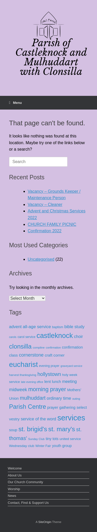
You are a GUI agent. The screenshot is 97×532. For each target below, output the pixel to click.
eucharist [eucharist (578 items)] (23, 364)
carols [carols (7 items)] (12, 336)
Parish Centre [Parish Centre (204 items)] (27, 406)
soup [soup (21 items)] (13, 430)
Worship (14, 489)
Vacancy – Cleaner (45, 204)
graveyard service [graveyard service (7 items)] (71, 365)
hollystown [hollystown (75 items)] (49, 374)
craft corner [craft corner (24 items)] (55, 355)
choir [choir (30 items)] (78, 336)
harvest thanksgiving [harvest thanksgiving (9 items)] (22, 374)
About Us (14, 475)
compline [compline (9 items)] (38, 347)
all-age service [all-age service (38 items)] (37, 326)
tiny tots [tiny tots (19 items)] (52, 439)
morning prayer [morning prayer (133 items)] (47, 389)
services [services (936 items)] (71, 417)
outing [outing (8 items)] (76, 398)
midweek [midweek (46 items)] (18, 389)
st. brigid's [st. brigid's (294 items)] (32, 429)
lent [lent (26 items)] (47, 381)
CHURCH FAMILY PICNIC (52, 224)
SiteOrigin (44, 521)
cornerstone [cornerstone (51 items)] (31, 355)
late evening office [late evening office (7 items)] (32, 381)
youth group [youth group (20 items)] (62, 446)
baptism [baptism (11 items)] (57, 327)
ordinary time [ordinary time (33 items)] (59, 398)
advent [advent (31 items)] (15, 326)
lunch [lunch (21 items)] (56, 382)
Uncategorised (41, 259)
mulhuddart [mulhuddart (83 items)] (33, 398)
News (12, 496)
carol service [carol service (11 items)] (26, 337)
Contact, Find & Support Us (28, 503)
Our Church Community (25, 482)
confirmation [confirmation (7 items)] (53, 347)
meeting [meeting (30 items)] (69, 381)
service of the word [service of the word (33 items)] (38, 419)
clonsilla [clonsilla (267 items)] (20, 346)
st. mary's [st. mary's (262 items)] (61, 429)
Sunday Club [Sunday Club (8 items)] (36, 439)
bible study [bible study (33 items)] (74, 326)
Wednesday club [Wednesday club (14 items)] (21, 446)
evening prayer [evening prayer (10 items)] (49, 366)
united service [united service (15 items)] (70, 439)
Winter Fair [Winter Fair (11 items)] (43, 446)
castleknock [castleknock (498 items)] (54, 336)
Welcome (15, 468)
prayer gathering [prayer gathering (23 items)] (61, 407)
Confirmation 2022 (45, 231)
